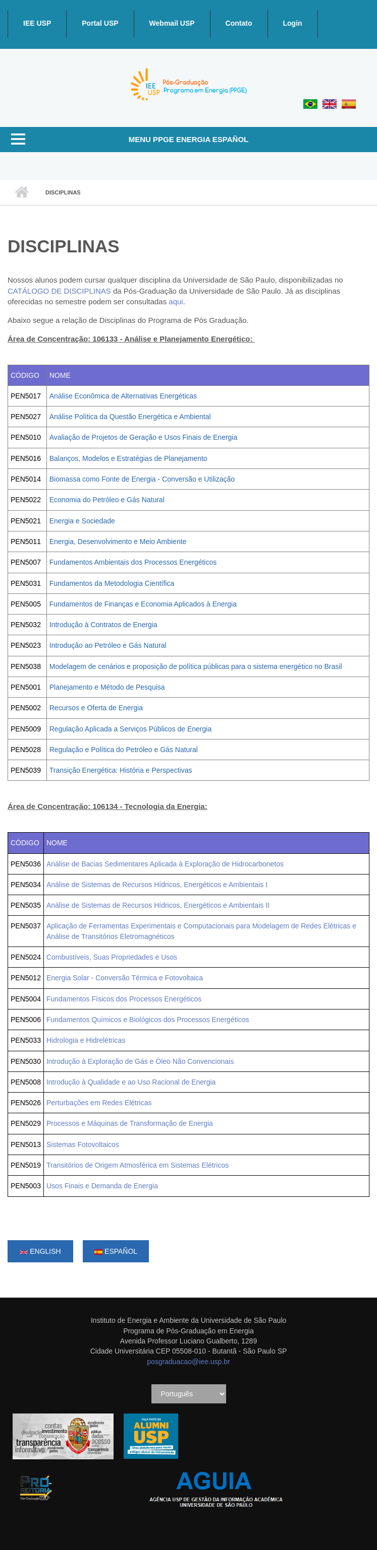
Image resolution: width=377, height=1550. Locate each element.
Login (292, 23)
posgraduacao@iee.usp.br (188, 1362)
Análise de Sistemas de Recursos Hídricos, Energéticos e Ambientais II (158, 905)
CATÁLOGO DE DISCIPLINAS (59, 291)
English (40, 1251)
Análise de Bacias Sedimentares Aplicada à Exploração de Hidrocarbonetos (165, 864)
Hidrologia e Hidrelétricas (85, 1040)
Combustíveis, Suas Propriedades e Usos (111, 957)
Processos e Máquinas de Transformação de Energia (129, 1123)
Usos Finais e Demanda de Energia (102, 1186)
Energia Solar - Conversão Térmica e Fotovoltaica (124, 978)
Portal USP (100, 23)
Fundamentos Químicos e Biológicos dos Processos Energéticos (147, 1020)
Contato (239, 23)
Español (115, 1251)
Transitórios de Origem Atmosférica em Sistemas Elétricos (137, 1165)
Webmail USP (172, 23)
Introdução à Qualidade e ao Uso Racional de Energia (131, 1082)
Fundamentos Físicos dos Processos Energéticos (123, 999)
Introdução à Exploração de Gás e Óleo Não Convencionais (140, 1061)
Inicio (21, 192)
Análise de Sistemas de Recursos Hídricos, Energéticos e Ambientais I (156, 885)
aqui (176, 301)
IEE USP (37, 23)
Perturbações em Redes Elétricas (99, 1103)
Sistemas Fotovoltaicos (82, 1144)
